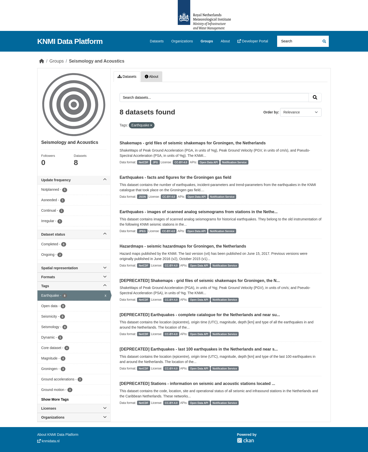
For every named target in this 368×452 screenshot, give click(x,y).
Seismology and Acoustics (96, 61)
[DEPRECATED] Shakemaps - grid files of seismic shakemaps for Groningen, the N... (200, 280)
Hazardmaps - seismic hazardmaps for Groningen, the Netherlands (183, 246)
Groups (207, 41)
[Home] (41, 61)
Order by (270, 112)
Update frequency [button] (73, 180)
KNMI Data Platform (70, 41)
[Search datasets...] (303, 41)
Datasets (157, 41)
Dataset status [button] (73, 234)
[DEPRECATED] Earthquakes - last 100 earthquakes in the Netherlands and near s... (199, 349)
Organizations (182, 41)
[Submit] (324, 41)
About (225, 41)
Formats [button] (73, 277)
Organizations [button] (73, 417)
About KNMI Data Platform (57, 435)
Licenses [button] (73, 408)
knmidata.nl (48, 441)
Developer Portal (252, 41)
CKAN (245, 440)
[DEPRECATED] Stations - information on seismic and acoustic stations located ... (197, 383)
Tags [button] (73, 286)
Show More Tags (55, 399)
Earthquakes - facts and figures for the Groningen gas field (175, 177)
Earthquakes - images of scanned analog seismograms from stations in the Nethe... (199, 212)
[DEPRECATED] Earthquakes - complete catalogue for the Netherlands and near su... (200, 315)
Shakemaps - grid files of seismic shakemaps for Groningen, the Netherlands (193, 143)
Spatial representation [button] (73, 268)
